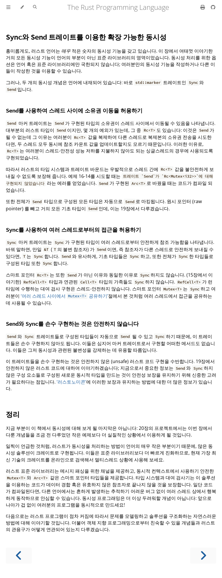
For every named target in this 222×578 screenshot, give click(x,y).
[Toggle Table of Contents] (8, 7)
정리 (13, 414)
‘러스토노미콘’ (71, 382)
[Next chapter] (203, 556)
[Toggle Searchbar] (34, 7)
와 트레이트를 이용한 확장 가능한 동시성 (86, 37)
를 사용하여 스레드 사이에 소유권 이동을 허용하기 (74, 110)
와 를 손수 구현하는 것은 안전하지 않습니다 (72, 323)
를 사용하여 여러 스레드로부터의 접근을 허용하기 (73, 229)
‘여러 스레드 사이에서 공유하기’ (64, 296)
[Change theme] (21, 7)
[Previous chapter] (19, 556)
